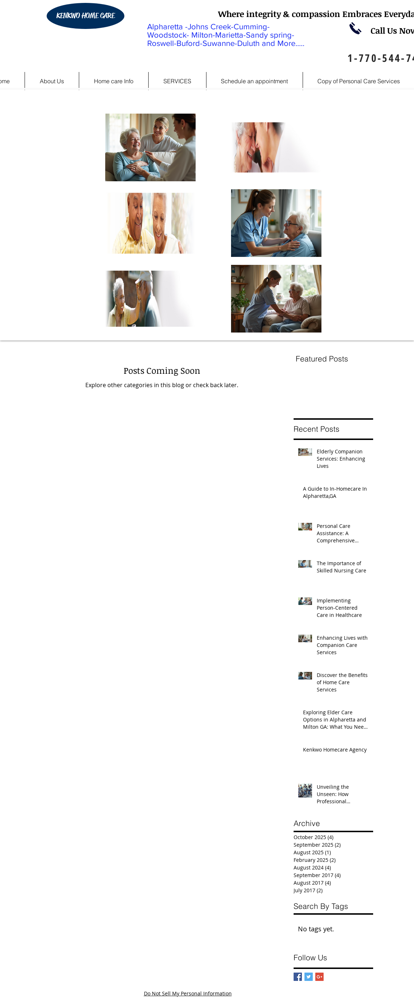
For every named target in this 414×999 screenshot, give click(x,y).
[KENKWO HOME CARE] (85, 16)
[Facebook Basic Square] (298, 977)
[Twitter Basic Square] (308, 977)
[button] (113, 81)
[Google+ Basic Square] (319, 977)
